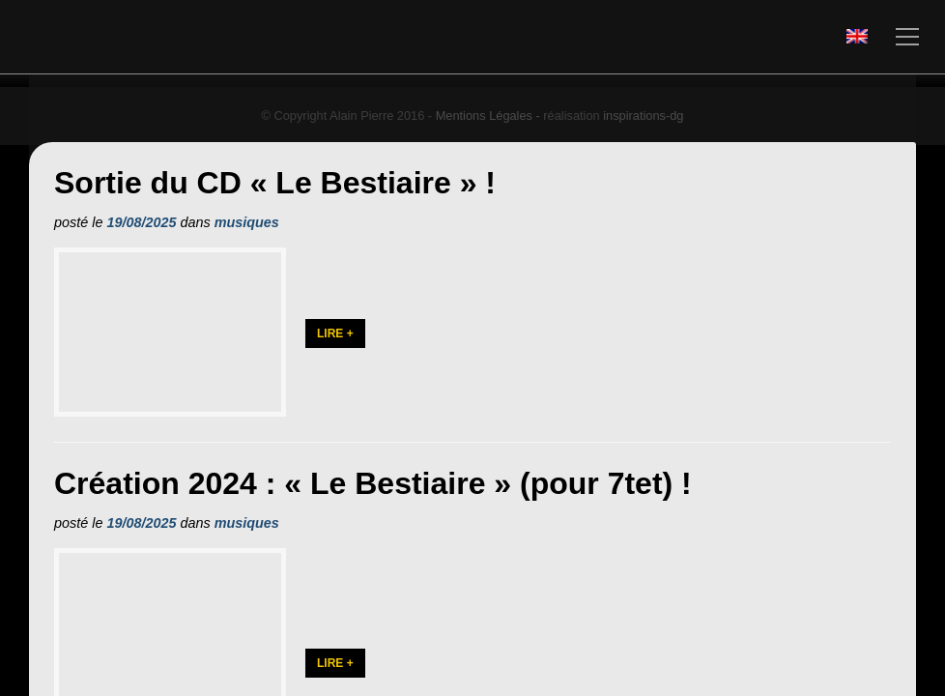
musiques (247, 222)
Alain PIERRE (185, 37)
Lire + (335, 362)
